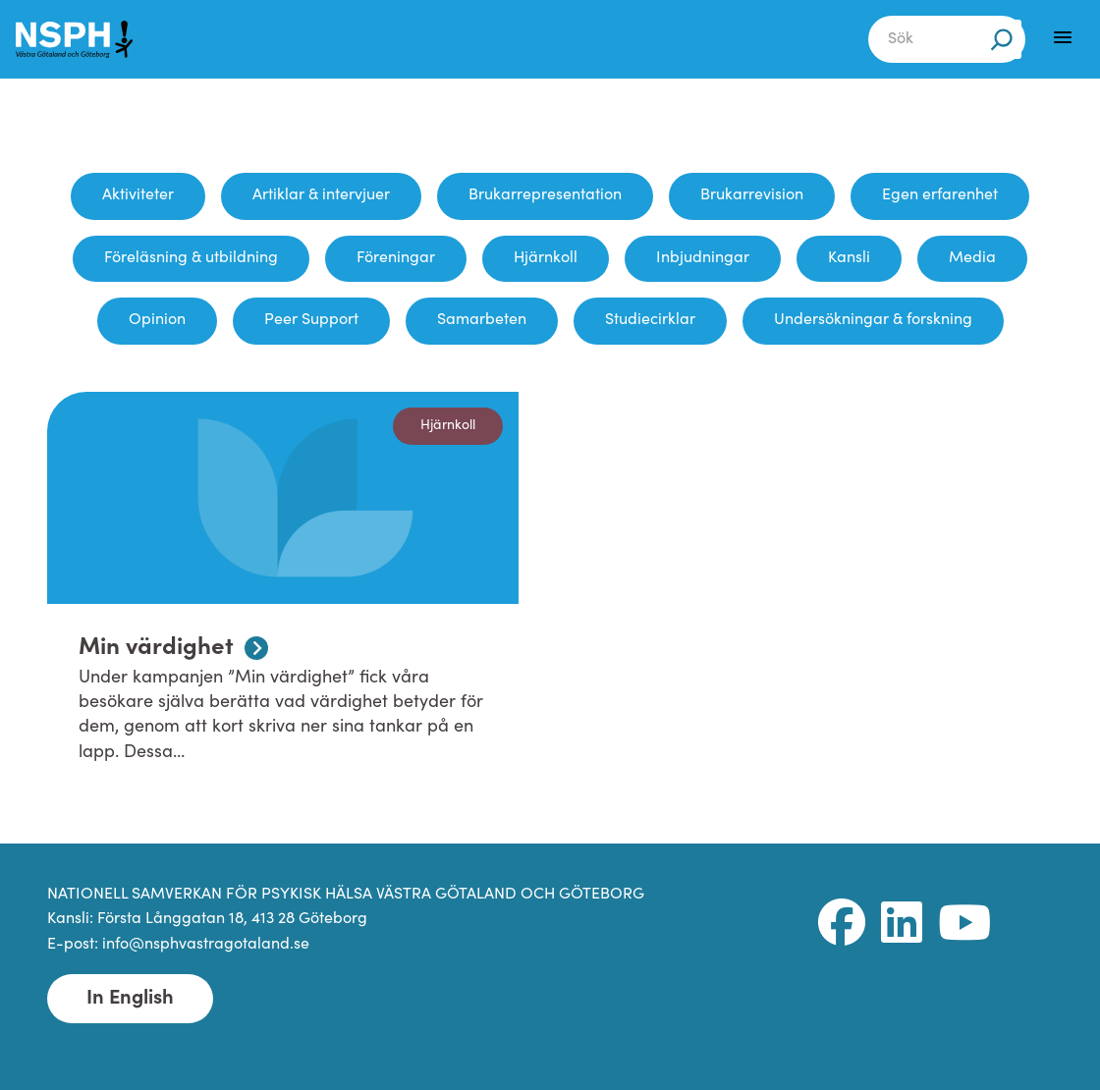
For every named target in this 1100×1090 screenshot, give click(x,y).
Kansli (849, 258)
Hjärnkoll (546, 258)
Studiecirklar (650, 320)
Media (972, 258)
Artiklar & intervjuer (321, 195)
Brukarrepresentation (545, 195)
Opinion (157, 320)
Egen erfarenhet (940, 195)
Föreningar (396, 258)
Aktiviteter (138, 195)
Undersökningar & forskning (873, 320)
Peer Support (311, 320)
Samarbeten (481, 320)
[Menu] (1062, 37)
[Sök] (1001, 39)
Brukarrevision (751, 195)
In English (130, 998)
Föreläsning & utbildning (191, 258)
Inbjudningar (702, 258)
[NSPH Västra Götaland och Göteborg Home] (84, 39)
